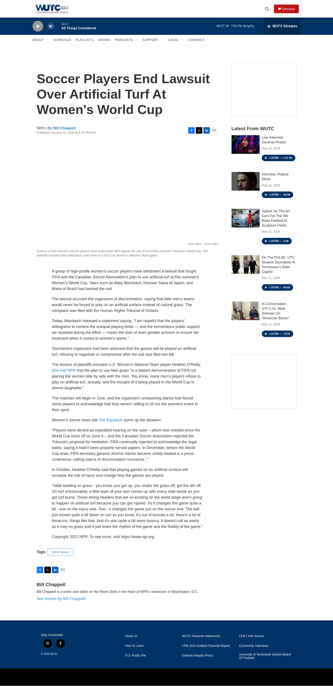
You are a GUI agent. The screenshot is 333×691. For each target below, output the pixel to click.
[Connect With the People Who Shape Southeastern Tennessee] (264, 95)
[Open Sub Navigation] (47, 45)
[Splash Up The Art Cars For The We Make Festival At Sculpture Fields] (246, 223)
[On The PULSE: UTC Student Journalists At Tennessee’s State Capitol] (246, 269)
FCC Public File (135, 660)
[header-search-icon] (268, 11)
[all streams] (282, 31)
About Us (131, 641)
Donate (289, 11)
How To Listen (134, 651)
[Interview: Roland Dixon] (246, 186)
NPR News (60, 557)
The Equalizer (111, 425)
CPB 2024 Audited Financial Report (206, 651)
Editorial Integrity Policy (198, 660)
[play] (37, 31)
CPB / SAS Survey (251, 641)
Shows (104, 45)
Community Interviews (254, 651)
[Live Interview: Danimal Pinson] (246, 149)
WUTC (54, 659)
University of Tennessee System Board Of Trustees (265, 661)
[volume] (51, 31)
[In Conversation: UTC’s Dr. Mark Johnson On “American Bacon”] (246, 316)
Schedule (62, 45)
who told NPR (64, 375)
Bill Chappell (64, 133)
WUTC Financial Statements (201, 641)
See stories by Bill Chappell (61, 603)
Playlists (85, 45)
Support (151, 45)
